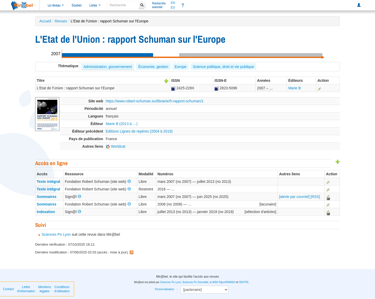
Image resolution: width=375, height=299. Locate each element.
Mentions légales (44, 289)
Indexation (46, 212)
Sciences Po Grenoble (195, 282)
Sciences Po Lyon (56, 234)
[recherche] (123, 5)
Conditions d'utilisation (62, 289)
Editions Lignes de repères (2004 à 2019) (139, 131)
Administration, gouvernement (107, 67)
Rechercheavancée (159, 5)
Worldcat (115, 146)
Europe (180, 67)
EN (173, 3)
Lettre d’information (26, 289)
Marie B (294, 88)
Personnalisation (164, 289)
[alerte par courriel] (294, 197)
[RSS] (315, 197)
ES (173, 7)
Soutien (77, 5)
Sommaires (46, 197)
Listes (95, 5)
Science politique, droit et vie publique (223, 67)
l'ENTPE (243, 282)
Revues (61, 21)
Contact (8, 289)
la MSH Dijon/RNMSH (222, 282)
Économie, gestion (153, 67)
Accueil (45, 21)
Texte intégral (48, 181)
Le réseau (56, 5)
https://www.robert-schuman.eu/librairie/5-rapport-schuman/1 (155, 101)
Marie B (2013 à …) (122, 124)
